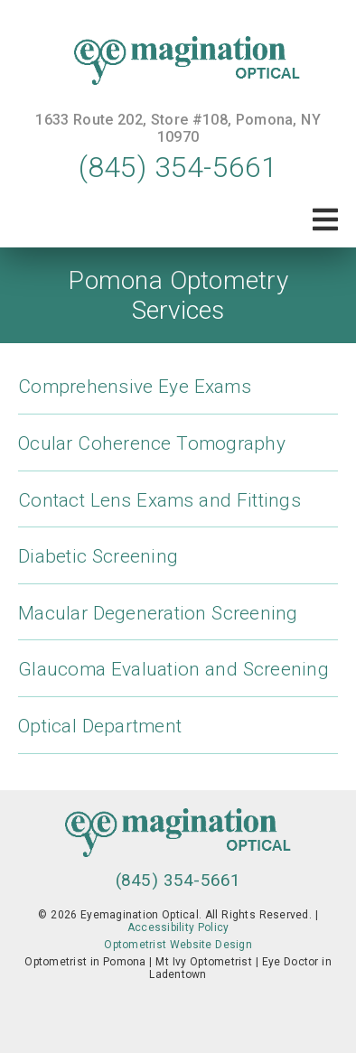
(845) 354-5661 (178, 167)
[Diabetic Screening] (178, 564)
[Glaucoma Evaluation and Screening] (178, 677)
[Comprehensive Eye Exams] (178, 395)
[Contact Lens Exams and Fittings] (178, 508)
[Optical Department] (178, 734)
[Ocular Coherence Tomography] (178, 452)
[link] (178, 62)
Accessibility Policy (178, 927)
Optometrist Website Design (178, 944)
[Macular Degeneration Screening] (178, 621)
